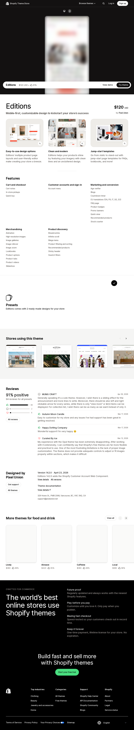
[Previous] (120, 417)
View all (110, 599)
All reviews (13, 499)
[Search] (104, 3)
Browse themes (87, 3)
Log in (111, 3)
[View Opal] (99, 378)
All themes (12, 571)
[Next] (126, 417)
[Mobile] (70, 11)
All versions (56, 560)
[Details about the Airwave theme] (56, 628)
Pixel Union (123, 186)
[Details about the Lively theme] (21, 628)
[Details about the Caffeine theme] (92, 628)
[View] (21, 435)
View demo (108, 158)
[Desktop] (64, 11)
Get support (13, 565)
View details (43, 560)
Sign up (122, 3)
